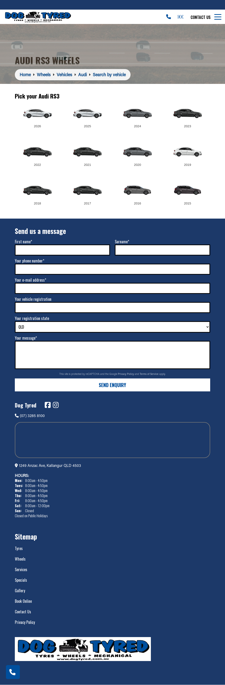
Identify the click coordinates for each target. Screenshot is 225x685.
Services (21, 569)
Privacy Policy (126, 374)
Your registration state (32, 318)
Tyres (19, 548)
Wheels (20, 559)
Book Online (23, 601)
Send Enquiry (112, 385)
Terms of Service (149, 374)
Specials (21, 580)
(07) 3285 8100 (30, 415)
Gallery (20, 590)
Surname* (122, 241)
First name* (23, 241)
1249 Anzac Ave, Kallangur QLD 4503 (50, 465)
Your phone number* (29, 261)
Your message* (26, 338)
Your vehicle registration (33, 299)
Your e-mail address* (30, 280)
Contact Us (201, 17)
